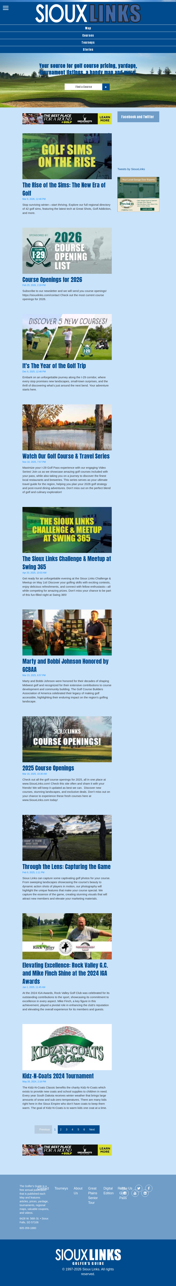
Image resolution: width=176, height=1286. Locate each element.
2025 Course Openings (48, 768)
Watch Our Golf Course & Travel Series (66, 456)
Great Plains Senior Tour (93, 1195)
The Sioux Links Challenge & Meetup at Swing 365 (66, 562)
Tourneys (88, 42)
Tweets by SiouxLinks (131, 169)
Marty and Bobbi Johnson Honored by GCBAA (65, 665)
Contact (43, 1188)
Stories (88, 49)
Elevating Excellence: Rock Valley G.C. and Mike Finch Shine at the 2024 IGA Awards (65, 973)
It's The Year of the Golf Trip (54, 365)
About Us (78, 1190)
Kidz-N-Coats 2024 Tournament (58, 1076)
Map (88, 28)
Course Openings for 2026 (52, 279)
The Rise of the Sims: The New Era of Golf (63, 189)
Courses (88, 35)
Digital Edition (108, 1190)
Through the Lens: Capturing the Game (66, 866)
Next (92, 1129)
